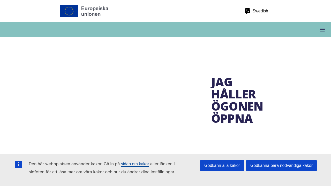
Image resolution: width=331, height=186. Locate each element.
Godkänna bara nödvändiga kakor (281, 165)
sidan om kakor (135, 164)
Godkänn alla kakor (222, 165)
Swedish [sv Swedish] (256, 11)
